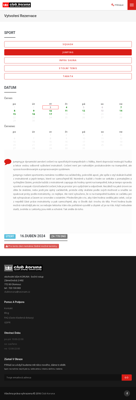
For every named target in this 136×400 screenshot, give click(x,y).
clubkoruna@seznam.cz (17, 291)
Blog (6, 312)
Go (127, 377)
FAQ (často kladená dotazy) (18, 317)
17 (50, 114)
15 (14, 114)
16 (33, 114)
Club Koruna (48, 393)
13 (102, 110)
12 (83, 110)
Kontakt (8, 308)
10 (50, 110)
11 (66, 110)
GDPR (7, 322)
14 (121, 110)
